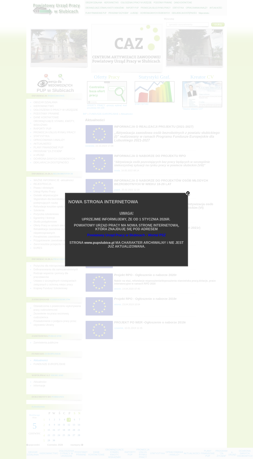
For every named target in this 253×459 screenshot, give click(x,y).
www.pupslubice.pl (99, 242)
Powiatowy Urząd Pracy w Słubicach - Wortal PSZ (126, 235)
